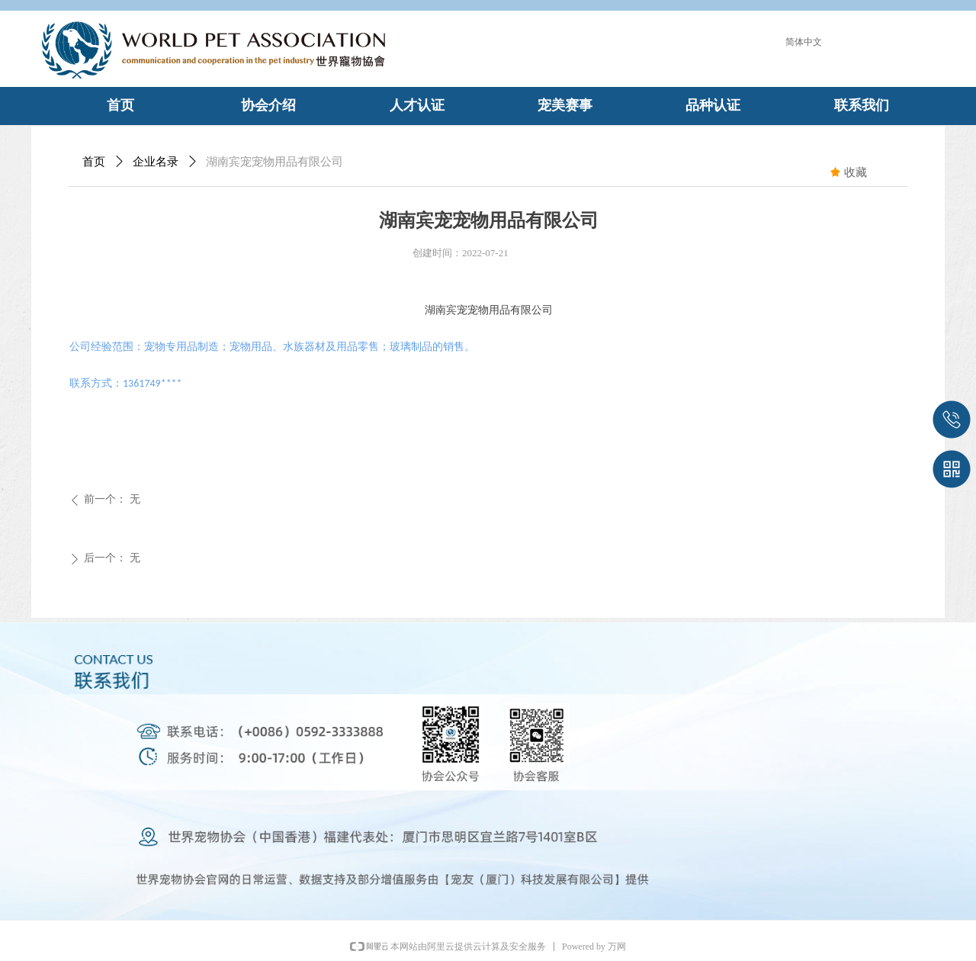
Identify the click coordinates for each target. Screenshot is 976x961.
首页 (93, 162)
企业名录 (155, 162)
